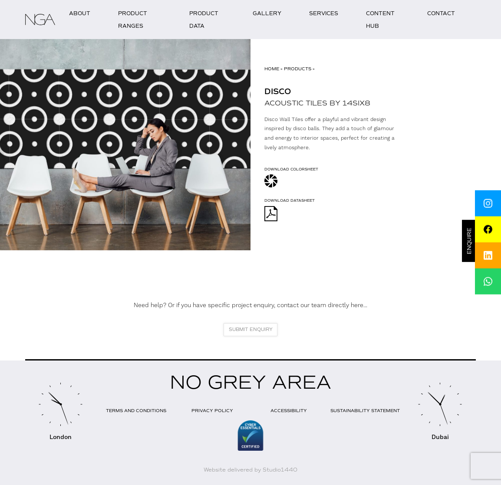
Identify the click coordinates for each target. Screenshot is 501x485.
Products (297, 69)
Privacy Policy (212, 410)
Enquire (470, 241)
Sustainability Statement (365, 410)
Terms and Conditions (136, 410)
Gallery (267, 13)
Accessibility (288, 410)
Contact (441, 13)
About (79, 13)
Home (271, 69)
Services (323, 13)
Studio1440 (280, 470)
